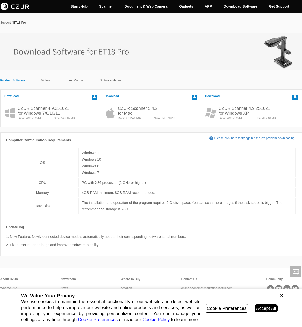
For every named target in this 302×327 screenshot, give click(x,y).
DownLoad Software (240, 6)
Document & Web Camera (145, 6)
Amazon (126, 288)
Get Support (279, 6)
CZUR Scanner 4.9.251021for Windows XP (244, 111)
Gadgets (186, 6)
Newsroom (68, 279)
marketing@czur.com (218, 288)
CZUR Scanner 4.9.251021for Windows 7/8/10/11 (43, 111)
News (64, 288)
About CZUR (9, 279)
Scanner (106, 6)
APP (208, 6)
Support (5, 22)
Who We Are (8, 288)
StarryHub (79, 6)
